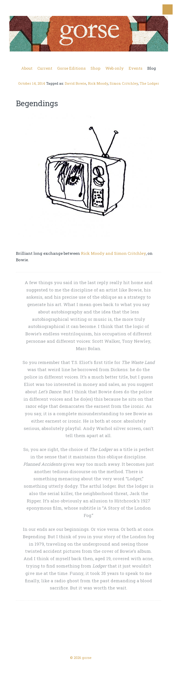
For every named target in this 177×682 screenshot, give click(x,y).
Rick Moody (98, 83)
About (26, 68)
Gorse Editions (71, 68)
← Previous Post (25, 641)
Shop (95, 68)
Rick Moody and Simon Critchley (113, 253)
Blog (151, 68)
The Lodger (149, 83)
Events (135, 68)
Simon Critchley (124, 83)
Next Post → (156, 641)
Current (44, 68)
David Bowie (75, 83)
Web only (114, 68)
